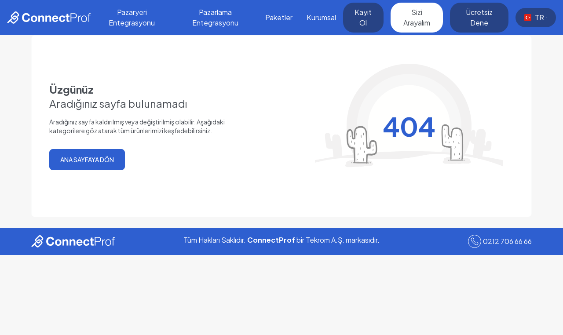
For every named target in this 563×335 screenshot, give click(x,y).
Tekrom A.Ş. (325, 239)
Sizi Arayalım (416, 17)
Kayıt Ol (363, 17)
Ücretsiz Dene (479, 17)
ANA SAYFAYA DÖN (87, 160)
